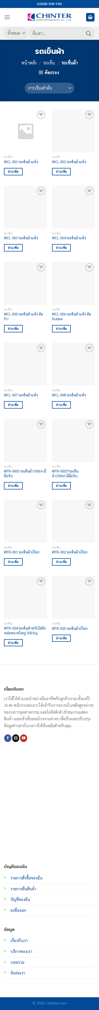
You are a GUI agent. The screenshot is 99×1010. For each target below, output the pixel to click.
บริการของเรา (21, 951)
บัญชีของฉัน (20, 899)
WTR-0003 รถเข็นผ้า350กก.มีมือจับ (25, 473)
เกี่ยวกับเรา (19, 940)
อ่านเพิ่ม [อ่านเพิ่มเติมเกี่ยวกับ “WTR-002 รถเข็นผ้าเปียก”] (61, 562)
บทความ (17, 962)
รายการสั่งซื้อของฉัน (27, 877)
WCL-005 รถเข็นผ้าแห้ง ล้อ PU (23, 316)
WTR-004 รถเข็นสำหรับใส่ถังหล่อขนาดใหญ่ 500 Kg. (25, 630)
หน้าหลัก (29, 63)
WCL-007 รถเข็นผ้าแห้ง (21, 395)
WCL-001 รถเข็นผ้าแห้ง (21, 161)
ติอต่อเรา (18, 972)
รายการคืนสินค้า (23, 888)
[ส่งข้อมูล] (88, 33)
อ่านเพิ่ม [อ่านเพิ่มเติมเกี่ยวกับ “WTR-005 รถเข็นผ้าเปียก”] (61, 638)
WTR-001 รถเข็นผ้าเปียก (22, 552)
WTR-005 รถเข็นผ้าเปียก (70, 628)
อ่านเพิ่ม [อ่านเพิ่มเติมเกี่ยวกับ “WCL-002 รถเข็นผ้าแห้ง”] (61, 172)
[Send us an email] (15, 738)
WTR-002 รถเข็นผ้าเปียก (70, 552)
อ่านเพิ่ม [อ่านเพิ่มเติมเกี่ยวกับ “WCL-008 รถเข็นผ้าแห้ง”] (61, 405)
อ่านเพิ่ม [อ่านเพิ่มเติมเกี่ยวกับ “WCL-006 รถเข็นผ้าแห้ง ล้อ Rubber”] (61, 329)
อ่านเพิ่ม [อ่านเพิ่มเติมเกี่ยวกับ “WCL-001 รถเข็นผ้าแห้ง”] (13, 172)
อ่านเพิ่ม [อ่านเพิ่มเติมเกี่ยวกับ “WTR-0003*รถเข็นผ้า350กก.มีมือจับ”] (61, 486)
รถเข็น (49, 63)
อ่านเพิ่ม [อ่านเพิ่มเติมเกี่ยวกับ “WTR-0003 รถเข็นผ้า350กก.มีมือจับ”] (13, 486)
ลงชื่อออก (18, 910)
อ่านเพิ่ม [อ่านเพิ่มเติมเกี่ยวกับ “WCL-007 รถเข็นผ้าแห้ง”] (13, 405)
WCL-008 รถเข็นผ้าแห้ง (69, 395)
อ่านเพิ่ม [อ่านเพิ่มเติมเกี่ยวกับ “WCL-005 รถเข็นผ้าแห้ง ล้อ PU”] (13, 329)
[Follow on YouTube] (23, 738)
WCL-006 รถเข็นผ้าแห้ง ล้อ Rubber (71, 316)
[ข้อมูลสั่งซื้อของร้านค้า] (49, 88)
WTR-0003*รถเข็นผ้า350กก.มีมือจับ (65, 473)
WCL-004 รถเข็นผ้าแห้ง (69, 238)
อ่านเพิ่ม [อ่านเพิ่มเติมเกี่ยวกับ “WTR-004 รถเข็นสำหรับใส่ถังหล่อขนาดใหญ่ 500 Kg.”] (13, 643)
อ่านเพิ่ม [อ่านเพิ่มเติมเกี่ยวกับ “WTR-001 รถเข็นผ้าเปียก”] (13, 562)
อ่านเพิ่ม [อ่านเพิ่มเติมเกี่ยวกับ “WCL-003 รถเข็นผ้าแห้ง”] (13, 248)
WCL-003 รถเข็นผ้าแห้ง (21, 238)
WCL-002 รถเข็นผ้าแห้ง (69, 161)
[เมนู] (7, 17)
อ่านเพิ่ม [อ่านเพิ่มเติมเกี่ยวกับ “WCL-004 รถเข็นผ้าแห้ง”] (61, 248)
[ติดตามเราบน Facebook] (7, 738)
